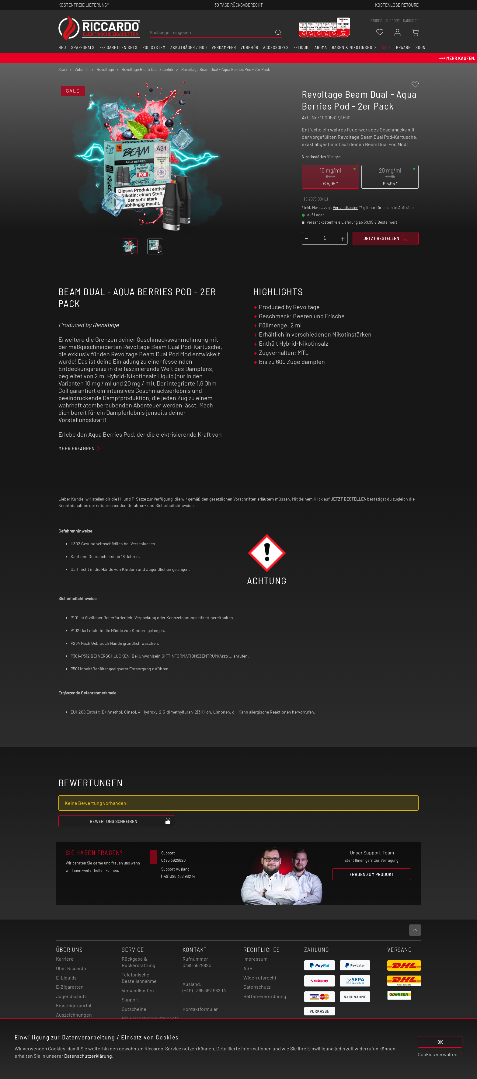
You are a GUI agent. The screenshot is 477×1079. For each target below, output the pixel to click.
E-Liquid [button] (302, 47)
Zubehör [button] (249, 47)
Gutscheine (134, 1009)
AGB (247, 968)
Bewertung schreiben (130, 821)
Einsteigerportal (73, 1005)
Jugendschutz (71, 996)
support (392, 20)
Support (130, 999)
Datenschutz (256, 987)
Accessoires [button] (276, 47)
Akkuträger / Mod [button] (188, 47)
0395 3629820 (197, 965)
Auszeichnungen (74, 1015)
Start (62, 69)
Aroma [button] (321, 47)
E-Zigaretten (70, 987)
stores (376, 20)
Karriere (411, 20)
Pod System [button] (154, 47)
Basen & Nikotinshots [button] (354, 47)
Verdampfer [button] (224, 47)
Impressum (255, 959)
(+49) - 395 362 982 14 (204, 990)
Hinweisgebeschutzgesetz (150, 1018)
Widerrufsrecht (260, 977)
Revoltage (105, 324)
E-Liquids (66, 977)
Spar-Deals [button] (83, 47)
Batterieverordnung (264, 996)
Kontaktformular (200, 1009)
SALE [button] (386, 47)
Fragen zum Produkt (372, 874)
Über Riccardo (71, 968)
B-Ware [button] (403, 47)
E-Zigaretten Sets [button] (118, 47)
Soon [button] (421, 47)
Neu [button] (62, 47)
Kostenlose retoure (397, 5)
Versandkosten (345, 207)
